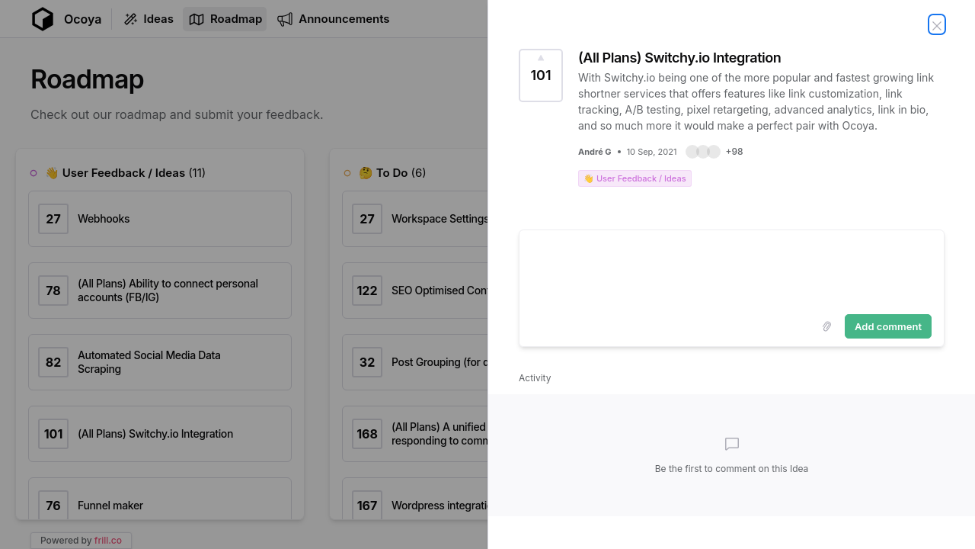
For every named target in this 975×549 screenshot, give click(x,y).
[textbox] (731, 269)
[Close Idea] (937, 24)
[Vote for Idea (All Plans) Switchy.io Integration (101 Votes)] (541, 75)
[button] (714, 152)
